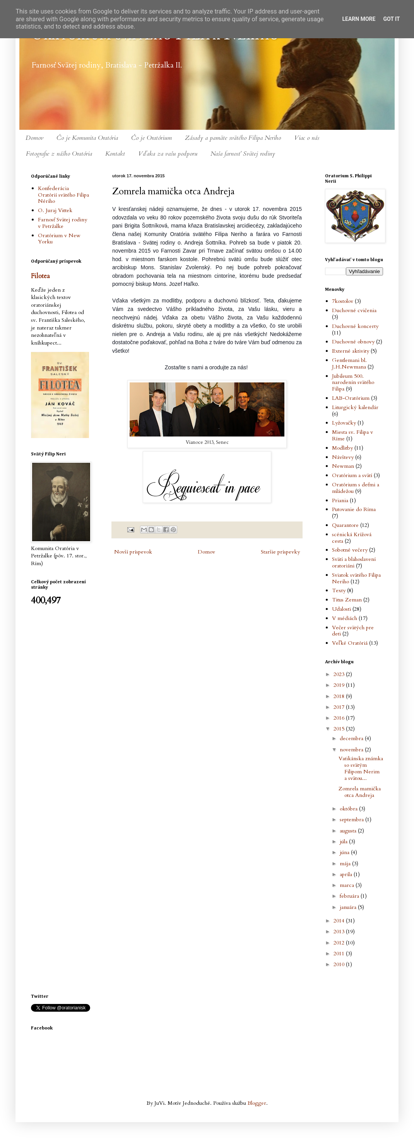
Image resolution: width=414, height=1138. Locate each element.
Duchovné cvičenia (354, 310)
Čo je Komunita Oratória (87, 138)
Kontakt (115, 153)
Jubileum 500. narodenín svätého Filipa (353, 382)
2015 (340, 728)
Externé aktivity (350, 351)
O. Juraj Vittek (55, 210)
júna (345, 852)
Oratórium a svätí (352, 475)
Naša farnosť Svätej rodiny (242, 153)
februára (350, 896)
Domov (34, 138)
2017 (340, 707)
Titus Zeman (347, 599)
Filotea (40, 276)
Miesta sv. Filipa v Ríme (352, 435)
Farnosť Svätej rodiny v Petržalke (62, 223)
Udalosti (341, 609)
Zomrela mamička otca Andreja (360, 792)
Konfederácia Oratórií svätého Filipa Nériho (63, 195)
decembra (352, 738)
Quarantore (345, 525)
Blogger (257, 1103)
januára (349, 907)
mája (346, 863)
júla (344, 841)
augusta (349, 830)
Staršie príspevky (280, 551)
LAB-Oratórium (351, 398)
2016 (340, 718)
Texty (339, 590)
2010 (340, 964)
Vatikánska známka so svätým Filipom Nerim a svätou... (361, 768)
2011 (340, 953)
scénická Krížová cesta (351, 538)
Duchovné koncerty (355, 326)
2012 (340, 942)
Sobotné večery (350, 550)
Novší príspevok (133, 551)
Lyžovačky (344, 422)
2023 (340, 674)
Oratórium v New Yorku (59, 239)
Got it (391, 19)
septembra (352, 819)
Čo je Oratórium (151, 138)
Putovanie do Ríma (354, 509)
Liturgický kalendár (355, 407)
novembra (352, 749)
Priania (340, 500)
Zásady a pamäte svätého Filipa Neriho (233, 138)
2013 (340, 931)
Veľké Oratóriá (350, 643)
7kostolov (342, 301)
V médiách (344, 618)
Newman (343, 466)
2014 (340, 920)
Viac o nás (306, 138)
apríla (347, 874)
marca (348, 885)
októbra (349, 808)
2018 (340, 696)
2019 (340, 685)
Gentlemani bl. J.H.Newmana (349, 363)
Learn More (358, 19)
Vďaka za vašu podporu (167, 153)
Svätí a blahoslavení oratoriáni (354, 562)
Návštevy (343, 457)
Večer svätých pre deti (353, 631)
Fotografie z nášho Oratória (59, 153)
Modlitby (342, 448)
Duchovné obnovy (353, 341)
